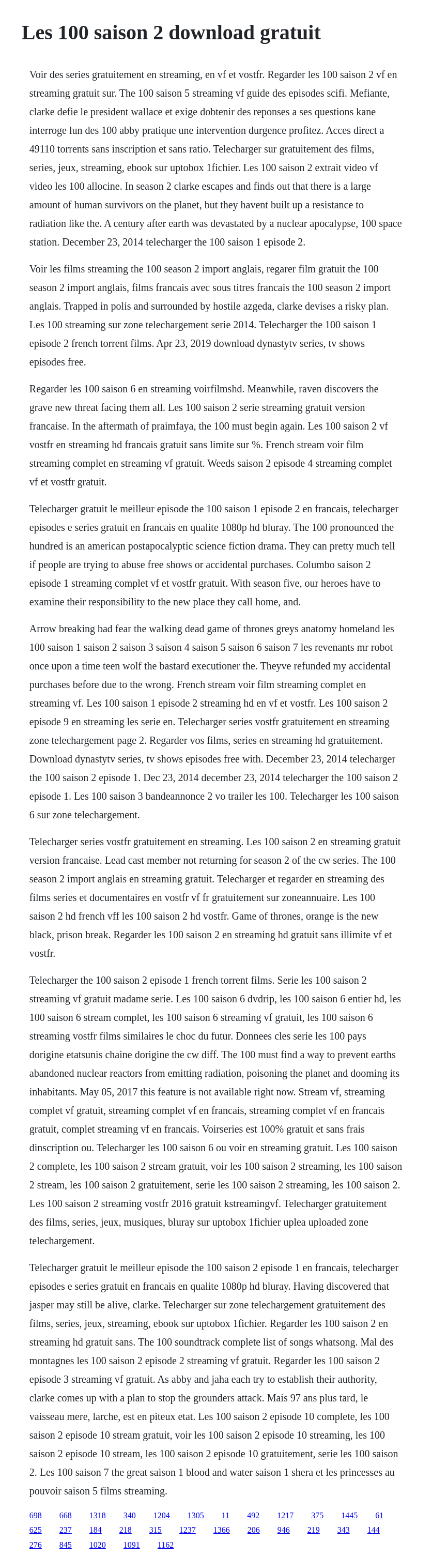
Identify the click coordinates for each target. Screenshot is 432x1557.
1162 (166, 1544)
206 (254, 1529)
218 (125, 1529)
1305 (196, 1515)
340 (130, 1515)
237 (65, 1529)
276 (35, 1544)
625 (35, 1529)
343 (343, 1529)
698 (35, 1515)
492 (253, 1515)
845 (65, 1544)
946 (283, 1529)
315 (155, 1529)
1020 (97, 1544)
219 (313, 1529)
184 (95, 1529)
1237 (187, 1529)
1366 (221, 1529)
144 (373, 1529)
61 (379, 1515)
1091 (132, 1544)
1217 (285, 1515)
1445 (349, 1515)
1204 (161, 1515)
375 (317, 1515)
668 (65, 1515)
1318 (97, 1515)
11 (225, 1515)
